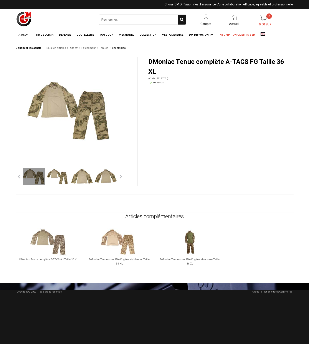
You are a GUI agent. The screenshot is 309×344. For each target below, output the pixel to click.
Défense (65, 34)
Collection (147, 34)
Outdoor (106, 34)
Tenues (103, 48)
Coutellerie (85, 34)
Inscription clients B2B (237, 34)
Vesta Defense (172, 34)
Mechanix (126, 34)
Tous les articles (56, 48)
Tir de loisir (44, 34)
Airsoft (24, 34)
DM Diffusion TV (201, 34)
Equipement (88, 48)
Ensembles (119, 48)
